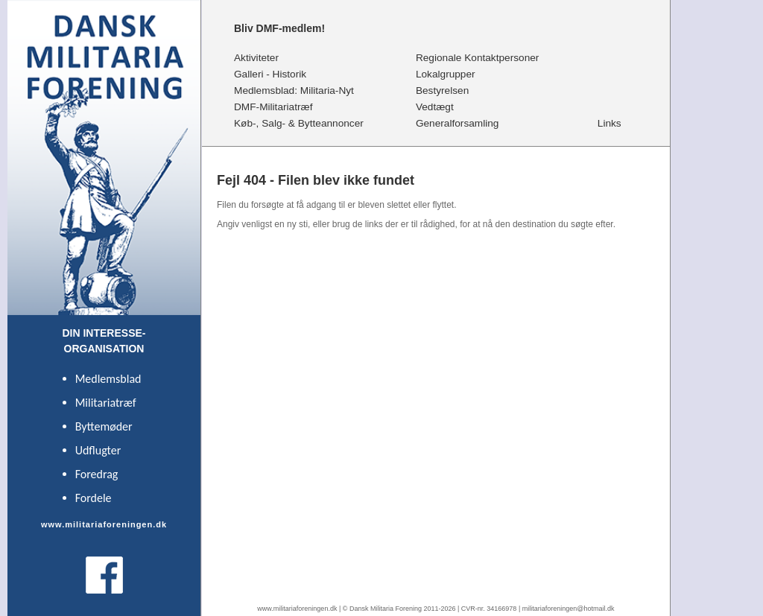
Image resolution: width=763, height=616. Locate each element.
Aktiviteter (256, 57)
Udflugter (98, 450)
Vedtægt (435, 106)
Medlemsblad (108, 379)
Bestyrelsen (443, 90)
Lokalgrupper (446, 74)
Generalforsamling (458, 123)
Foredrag (96, 474)
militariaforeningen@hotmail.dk (568, 608)
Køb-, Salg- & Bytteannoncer (300, 123)
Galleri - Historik (271, 74)
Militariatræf (105, 403)
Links (610, 123)
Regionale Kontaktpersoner (479, 57)
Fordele (93, 498)
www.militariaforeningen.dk (297, 608)
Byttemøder (104, 426)
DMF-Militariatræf (274, 106)
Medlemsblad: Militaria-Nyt (295, 90)
